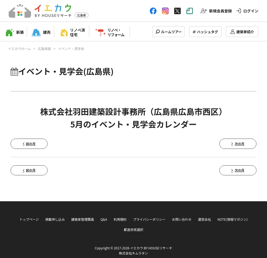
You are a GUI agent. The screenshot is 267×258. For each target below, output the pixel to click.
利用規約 (120, 219)
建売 (47, 32)
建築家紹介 (245, 31)
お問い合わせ (182, 219)
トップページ (29, 219)
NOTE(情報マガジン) (232, 219)
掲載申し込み (55, 219)
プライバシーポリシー (149, 219)
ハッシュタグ (207, 31)
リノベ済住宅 (77, 32)
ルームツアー (171, 31)
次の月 (239, 143)
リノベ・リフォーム (115, 32)
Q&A (104, 219)
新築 (20, 32)
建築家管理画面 (82, 219)
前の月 (31, 143)
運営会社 (204, 219)
